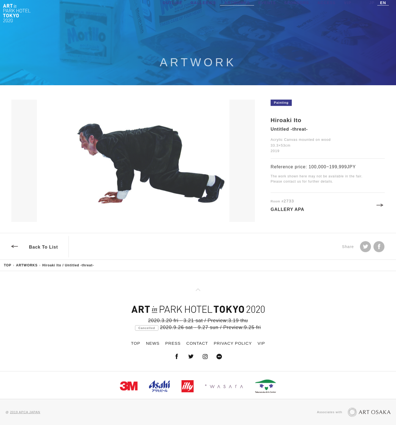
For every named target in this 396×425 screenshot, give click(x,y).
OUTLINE (172, 12)
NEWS (153, 343)
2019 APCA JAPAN (25, 412)
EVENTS (267, 12)
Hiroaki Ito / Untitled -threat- (68, 265)
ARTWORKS (237, 12)
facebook (378, 248)
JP (372, 12)
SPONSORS (296, 12)
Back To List (43, 249)
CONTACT (197, 343)
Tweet (365, 248)
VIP (347, 12)
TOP (7, 265)
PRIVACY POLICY (233, 343)
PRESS (173, 343)
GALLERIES (203, 12)
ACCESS (326, 12)
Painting (281, 104)
